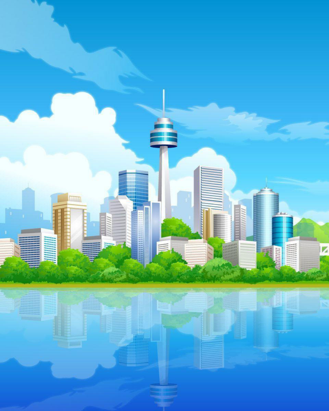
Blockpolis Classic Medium (72, 284)
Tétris (30, 126)
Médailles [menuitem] (49, 90)
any (259, 211)
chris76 (60, 157)
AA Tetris (57, 183)
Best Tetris (58, 255)
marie (260, 153)
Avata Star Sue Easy (66, 212)
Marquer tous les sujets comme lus (249, 131)
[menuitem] (31, 91)
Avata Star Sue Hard (66, 269)
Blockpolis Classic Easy (69, 312)
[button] (55, 75)
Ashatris (57, 154)
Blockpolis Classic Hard (69, 298)
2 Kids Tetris (60, 197)
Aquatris (57, 168)
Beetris (56, 240)
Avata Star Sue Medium (69, 226)
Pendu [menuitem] (124, 90)
